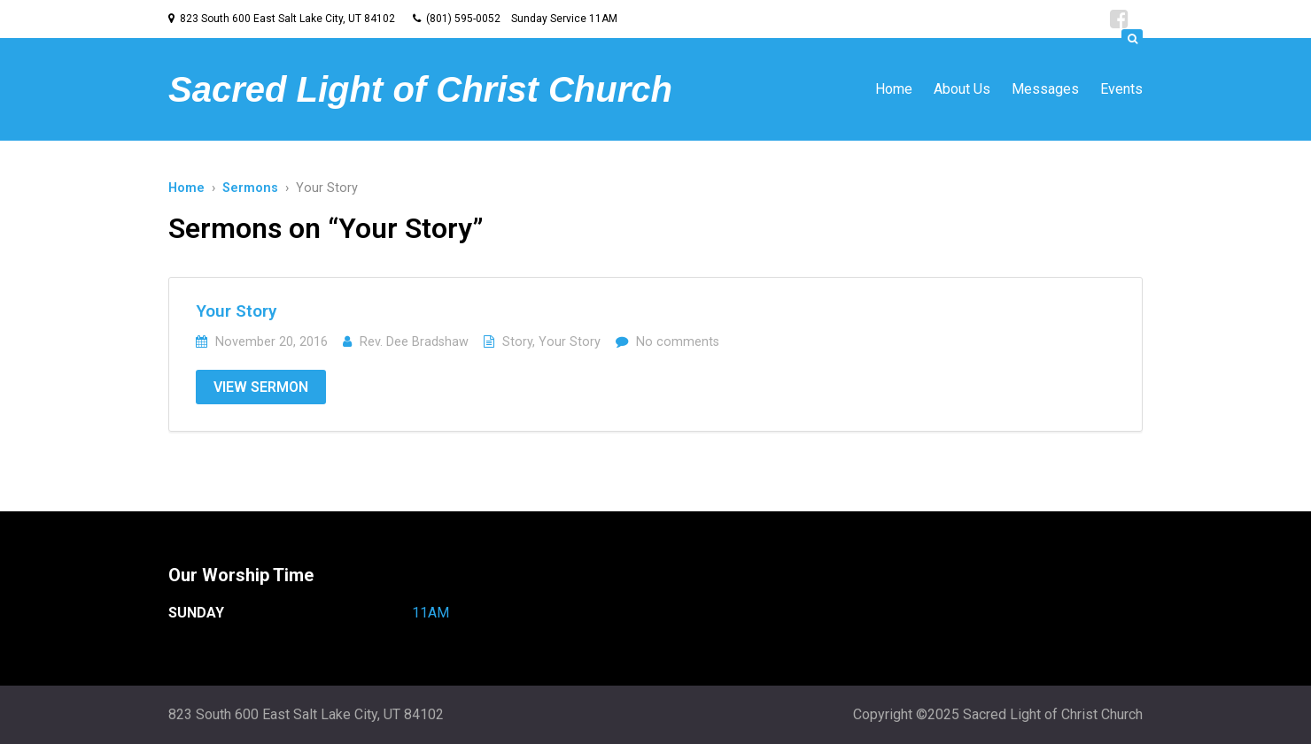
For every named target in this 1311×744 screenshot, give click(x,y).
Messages (1045, 89)
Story (517, 341)
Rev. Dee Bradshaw (414, 341)
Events (1121, 89)
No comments (677, 341)
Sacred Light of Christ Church (420, 89)
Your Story (236, 311)
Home (893, 89)
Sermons (250, 188)
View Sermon (260, 387)
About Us (962, 89)
